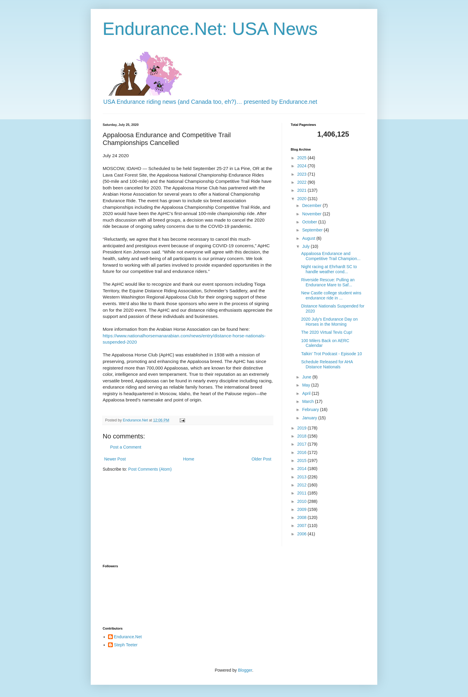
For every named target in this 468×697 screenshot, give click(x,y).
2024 (302, 165)
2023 (302, 174)
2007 (302, 525)
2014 (302, 468)
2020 (302, 198)
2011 (302, 493)
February (311, 409)
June (307, 377)
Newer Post (115, 459)
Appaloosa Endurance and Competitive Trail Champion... (331, 256)
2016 (302, 452)
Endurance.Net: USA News (210, 29)
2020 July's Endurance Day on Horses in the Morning (329, 322)
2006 (302, 533)
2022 (302, 182)
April (307, 393)
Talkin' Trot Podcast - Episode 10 (331, 353)
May (306, 385)
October (310, 222)
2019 (302, 428)
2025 (302, 157)
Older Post (261, 459)
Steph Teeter (126, 644)
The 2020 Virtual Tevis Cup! (326, 332)
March (308, 401)
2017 (302, 444)
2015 (302, 460)
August (309, 238)
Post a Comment (125, 447)
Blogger (245, 670)
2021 (302, 190)
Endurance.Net (128, 636)
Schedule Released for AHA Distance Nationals (327, 364)
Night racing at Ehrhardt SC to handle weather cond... (329, 269)
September (313, 230)
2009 (302, 509)
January (310, 417)
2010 (302, 501)
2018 (302, 436)
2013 (302, 477)
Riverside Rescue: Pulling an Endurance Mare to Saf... (328, 282)
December (312, 205)
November (312, 213)
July (306, 246)
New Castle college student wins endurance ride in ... (331, 295)
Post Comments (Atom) (150, 469)
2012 (302, 485)
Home (188, 459)
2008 (302, 517)
